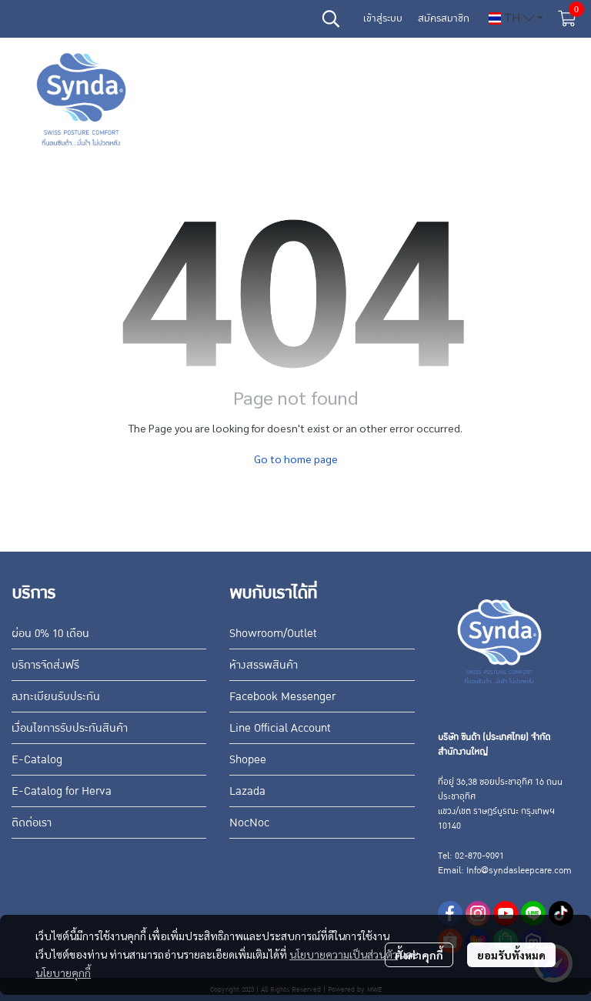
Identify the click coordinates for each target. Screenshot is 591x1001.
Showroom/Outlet (273, 633)
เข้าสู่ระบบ (382, 18)
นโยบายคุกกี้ (63, 972)
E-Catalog (37, 759)
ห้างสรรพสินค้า (263, 665)
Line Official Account (280, 728)
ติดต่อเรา (32, 822)
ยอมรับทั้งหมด (511, 955)
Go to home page (296, 458)
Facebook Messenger (282, 696)
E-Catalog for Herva (62, 791)
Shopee (247, 759)
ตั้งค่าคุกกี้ (419, 955)
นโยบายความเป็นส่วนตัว (343, 954)
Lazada (247, 791)
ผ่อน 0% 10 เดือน (50, 633)
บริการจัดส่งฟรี (45, 665)
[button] (331, 18)
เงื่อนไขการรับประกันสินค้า (70, 728)
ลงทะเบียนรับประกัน (56, 696)
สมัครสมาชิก (443, 18)
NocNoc (249, 822)
